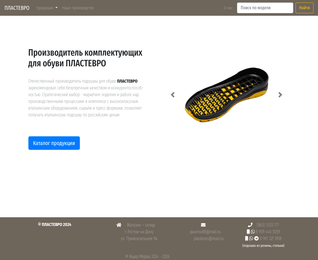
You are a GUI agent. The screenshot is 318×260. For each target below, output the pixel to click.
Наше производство (79, 7)
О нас (228, 7)
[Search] (265, 8)
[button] (172, 94)
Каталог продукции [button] (54, 143)
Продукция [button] (45, 7)
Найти (304, 7)
